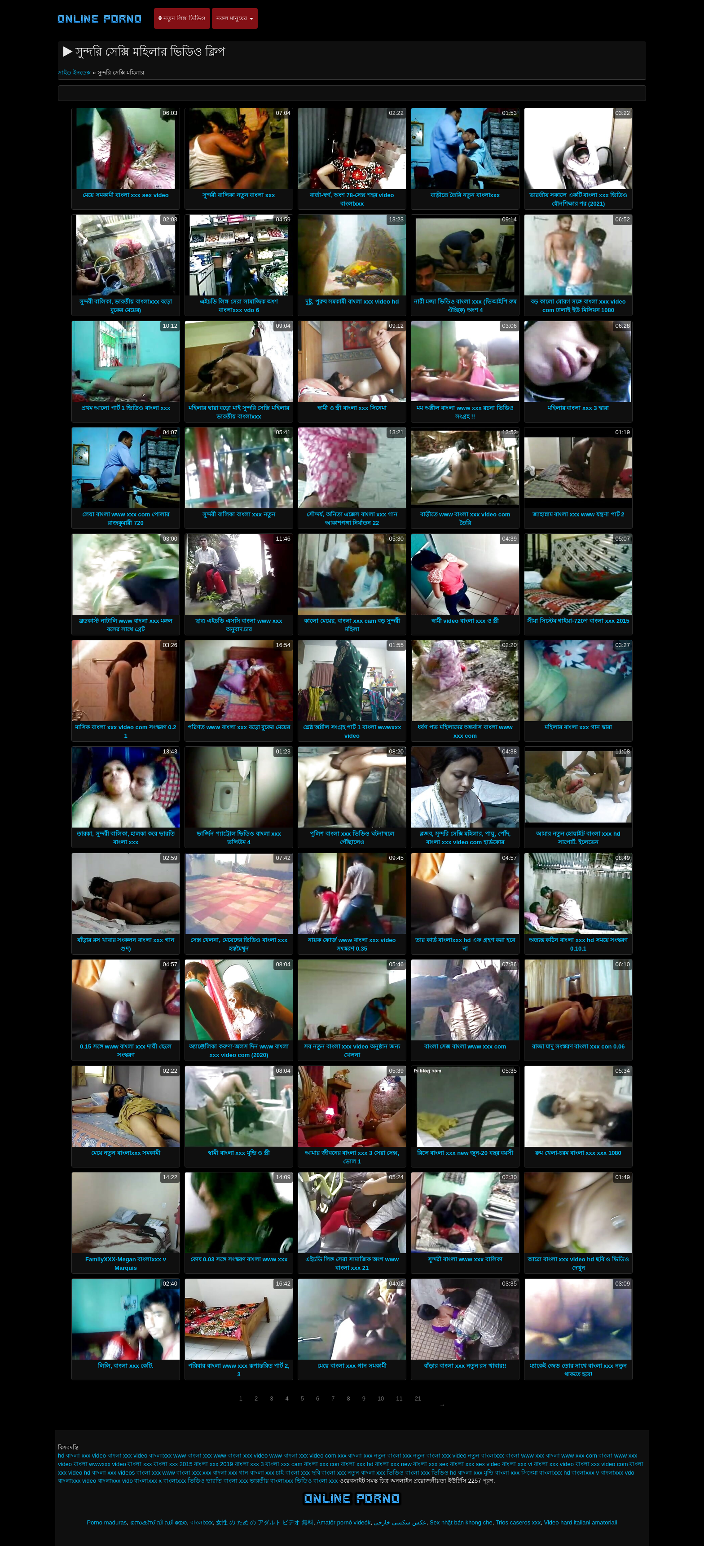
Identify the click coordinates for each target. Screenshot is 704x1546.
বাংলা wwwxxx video (100, 1464)
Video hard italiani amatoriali (580, 1522)
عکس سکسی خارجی (400, 1522)
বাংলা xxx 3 (249, 1464)
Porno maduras (107, 1522)
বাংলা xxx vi (517, 1464)
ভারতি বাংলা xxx (227, 1480)
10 (381, 1398)
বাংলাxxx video (77, 1480)
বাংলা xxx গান (230, 1472)
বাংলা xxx (140, 1464)
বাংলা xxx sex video (475, 1464)
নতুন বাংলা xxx (393, 1455)
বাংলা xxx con (321, 1464)
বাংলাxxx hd (554, 1472)
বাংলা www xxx (525, 1455)
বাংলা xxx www (155, 1472)
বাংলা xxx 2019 (213, 1464)
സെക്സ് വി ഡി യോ (158, 1522)
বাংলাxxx (201, 1522)
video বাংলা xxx (112, 1455)
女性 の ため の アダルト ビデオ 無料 (264, 1522)
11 (399, 1398)
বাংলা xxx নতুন (340, 1472)
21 (418, 1398)
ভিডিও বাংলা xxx (316, 1480)
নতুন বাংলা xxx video (439, 1455)
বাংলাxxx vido (115, 1480)
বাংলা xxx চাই (267, 1472)
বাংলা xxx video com (602, 1464)
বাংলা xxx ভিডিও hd (431, 1472)
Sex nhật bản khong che (461, 1522)
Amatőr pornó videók (343, 1522)
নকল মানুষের (234, 18)
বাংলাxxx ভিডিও (184, 1480)
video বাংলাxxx (152, 1455)
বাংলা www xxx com (571, 1455)
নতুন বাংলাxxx (486, 1455)
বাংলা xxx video (554, 1464)
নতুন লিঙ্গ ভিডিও (182, 18)
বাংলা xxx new (393, 1464)
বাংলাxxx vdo (617, 1472)
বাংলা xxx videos (113, 1472)
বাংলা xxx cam (283, 1464)
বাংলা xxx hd (357, 1464)
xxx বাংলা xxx (355, 1455)
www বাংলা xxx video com (302, 1455)
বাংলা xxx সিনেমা (516, 1472)
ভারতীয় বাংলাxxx (271, 1480)
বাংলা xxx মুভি (475, 1472)
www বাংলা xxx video (241, 1455)
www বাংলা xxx (192, 1455)
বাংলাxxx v (585, 1472)
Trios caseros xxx (518, 1522)
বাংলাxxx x (148, 1480)
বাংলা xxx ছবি (303, 1472)
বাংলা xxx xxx (193, 1472)
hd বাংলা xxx (74, 1455)
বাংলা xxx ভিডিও (382, 1472)
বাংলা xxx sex (430, 1464)
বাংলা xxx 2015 (173, 1464)
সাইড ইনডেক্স (75, 72)
